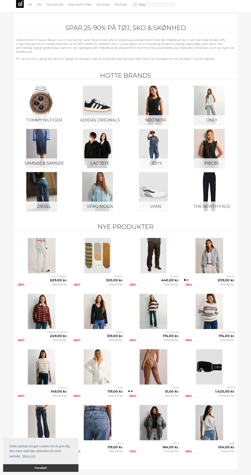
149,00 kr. (59, 391)
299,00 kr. (227, 284)
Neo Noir (155, 120)
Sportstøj (103, 4)
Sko (40, 4)
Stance (118, 276)
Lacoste (100, 163)
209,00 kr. (226, 280)
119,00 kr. (115, 391)
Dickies (174, 276)
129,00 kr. (172, 395)
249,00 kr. (58, 336)
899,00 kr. (59, 284)
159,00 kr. (115, 336)
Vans (155, 206)
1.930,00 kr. (226, 395)
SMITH (231, 387)
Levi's (156, 163)
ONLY (211, 120)
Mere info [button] (28, 456)
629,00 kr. (58, 280)
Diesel (44, 206)
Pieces (212, 163)
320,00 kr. (114, 280)
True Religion (59, 276)
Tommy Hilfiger (44, 120)
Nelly (120, 387)
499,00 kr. (59, 340)
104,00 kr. (226, 447)
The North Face (211, 206)
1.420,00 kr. (225, 391)
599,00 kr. (171, 284)
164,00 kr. (170, 447)
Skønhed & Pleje (80, 4)
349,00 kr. (171, 340)
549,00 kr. (171, 451)
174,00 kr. (171, 336)
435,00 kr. (115, 284)
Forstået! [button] (41, 468)
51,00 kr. (172, 391)
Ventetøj (120, 4)
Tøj (30, 4)
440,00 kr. (170, 280)
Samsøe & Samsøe (44, 163)
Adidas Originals (100, 120)
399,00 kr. (115, 340)
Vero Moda (100, 206)
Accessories (55, 4)
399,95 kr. (115, 451)
